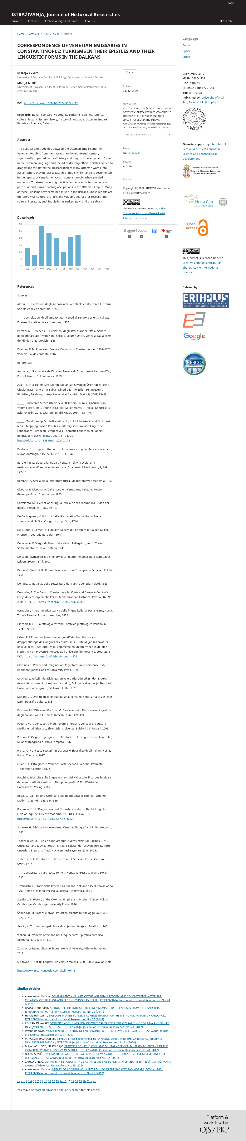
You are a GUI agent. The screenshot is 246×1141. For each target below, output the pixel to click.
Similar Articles (29, 989)
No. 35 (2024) (51, 34)
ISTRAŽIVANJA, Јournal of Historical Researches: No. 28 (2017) (103, 1027)
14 (61, 1081)
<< (18, 1081)
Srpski (186, 57)
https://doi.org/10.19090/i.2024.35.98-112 (51, 103)
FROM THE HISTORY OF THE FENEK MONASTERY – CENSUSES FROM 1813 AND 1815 (106, 1008)
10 (45, 1081)
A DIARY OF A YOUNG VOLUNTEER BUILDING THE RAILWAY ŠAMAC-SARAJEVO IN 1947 (107, 1069)
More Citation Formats (139, 134)
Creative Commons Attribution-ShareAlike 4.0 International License (144, 213)
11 (49, 1081)
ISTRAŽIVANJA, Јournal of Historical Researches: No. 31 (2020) (96, 1042)
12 (53, 1081)
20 (84, 1081)
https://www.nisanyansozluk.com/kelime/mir (46, 970)
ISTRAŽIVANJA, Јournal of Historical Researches (66, 14)
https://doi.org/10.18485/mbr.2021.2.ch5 (43, 440)
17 (72, 1081)
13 (57, 1081)
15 (64, 1081)
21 (88, 1081)
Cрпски (187, 51)
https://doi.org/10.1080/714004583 (61, 602)
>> (94, 1081)
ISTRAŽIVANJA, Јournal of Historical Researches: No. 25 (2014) (64, 1019)
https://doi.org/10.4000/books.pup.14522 (50, 656)
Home (20, 34)
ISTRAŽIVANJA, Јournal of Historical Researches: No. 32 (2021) (79, 1058)
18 (76, 1081)
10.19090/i (195, 93)
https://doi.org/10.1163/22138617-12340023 (45, 819)
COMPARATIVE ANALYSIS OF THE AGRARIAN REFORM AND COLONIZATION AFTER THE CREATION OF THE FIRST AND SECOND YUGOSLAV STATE (93, 998)
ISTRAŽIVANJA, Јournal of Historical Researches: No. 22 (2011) (64, 1011)
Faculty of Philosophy (202, 102)
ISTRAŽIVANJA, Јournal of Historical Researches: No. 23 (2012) (64, 1073)
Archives (33, 21)
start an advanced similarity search (57, 1090)
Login (231, 3)
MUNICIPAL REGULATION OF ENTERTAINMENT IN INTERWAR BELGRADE (92, 1031)
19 (80, 1081)
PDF (131, 72)
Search (226, 21)
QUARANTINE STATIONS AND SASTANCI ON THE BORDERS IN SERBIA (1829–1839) (98, 1061)
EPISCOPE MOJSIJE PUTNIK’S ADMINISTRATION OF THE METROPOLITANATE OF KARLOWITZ (108, 1015)
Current (17, 21)
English (187, 45)
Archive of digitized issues (62, 21)
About (89, 21)
